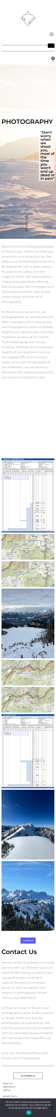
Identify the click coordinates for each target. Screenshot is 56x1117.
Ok (28, 1113)
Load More (28, 940)
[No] (52, 1107)
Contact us (28, 1075)
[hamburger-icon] (51, 35)
